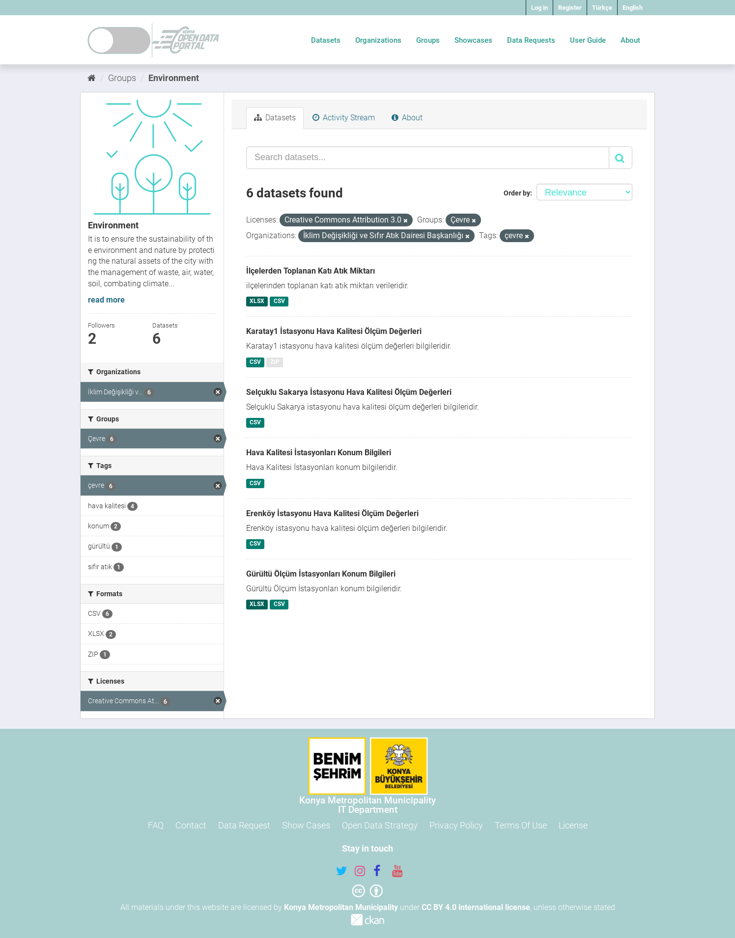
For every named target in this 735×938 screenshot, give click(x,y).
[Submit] (620, 157)
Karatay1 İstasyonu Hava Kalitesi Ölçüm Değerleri (334, 331)
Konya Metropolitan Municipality (341, 907)
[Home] (91, 78)
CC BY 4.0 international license (476, 907)
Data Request (244, 825)
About (630, 40)
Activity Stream (343, 117)
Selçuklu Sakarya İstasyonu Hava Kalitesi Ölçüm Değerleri (349, 392)
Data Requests (531, 40)
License (573, 825)
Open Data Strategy (380, 825)
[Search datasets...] (427, 157)
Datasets (325, 40)
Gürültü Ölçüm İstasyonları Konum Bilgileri (321, 574)
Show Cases (306, 825)
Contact (190, 825)
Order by (517, 193)
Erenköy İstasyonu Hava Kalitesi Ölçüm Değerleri (332, 513)
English (632, 7)
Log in (539, 7)
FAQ (156, 825)
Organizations (378, 40)
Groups (428, 40)
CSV (279, 301)
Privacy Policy (456, 825)
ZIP (275, 362)
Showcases (473, 40)
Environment (173, 78)
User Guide (588, 40)
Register (570, 7)
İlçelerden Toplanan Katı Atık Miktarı (310, 271)
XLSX (257, 301)
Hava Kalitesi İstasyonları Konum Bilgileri (318, 452)
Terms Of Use (521, 825)
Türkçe (602, 7)
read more (106, 299)
